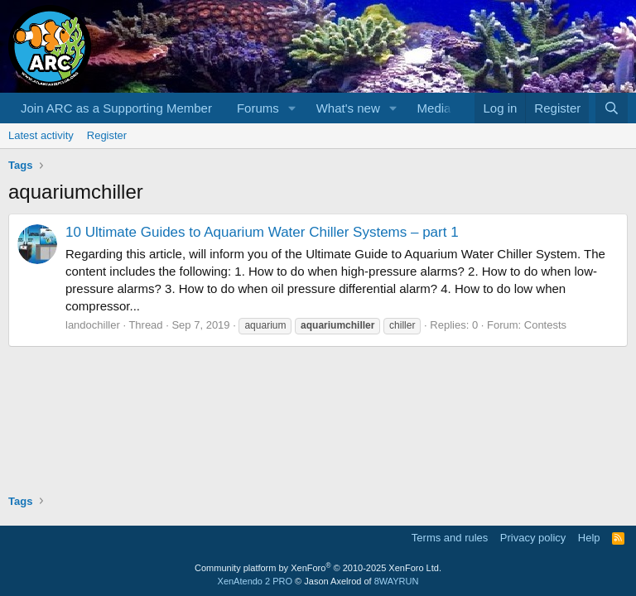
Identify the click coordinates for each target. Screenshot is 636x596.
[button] (292, 108)
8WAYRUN (396, 581)
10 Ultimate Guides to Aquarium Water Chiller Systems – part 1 (262, 232)
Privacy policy (533, 537)
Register (107, 135)
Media (434, 108)
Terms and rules (450, 537)
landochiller (92, 325)
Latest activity (41, 135)
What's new (348, 108)
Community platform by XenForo (318, 568)
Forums (258, 108)
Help (589, 537)
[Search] (611, 108)
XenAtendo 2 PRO (255, 581)
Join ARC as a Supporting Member (116, 108)
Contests (545, 325)
